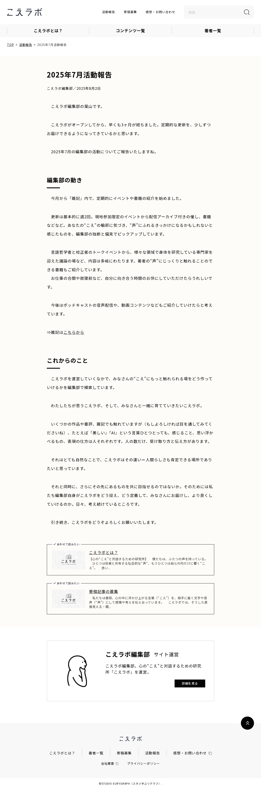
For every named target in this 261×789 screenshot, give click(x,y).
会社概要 (110, 763)
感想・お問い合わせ (160, 12)
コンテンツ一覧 (130, 30)
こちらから (73, 332)
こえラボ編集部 (127, 654)
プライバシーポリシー (143, 763)
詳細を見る (190, 683)
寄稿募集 (130, 12)
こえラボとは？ (48, 30)
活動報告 (108, 12)
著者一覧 (213, 30)
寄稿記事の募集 (103, 591)
